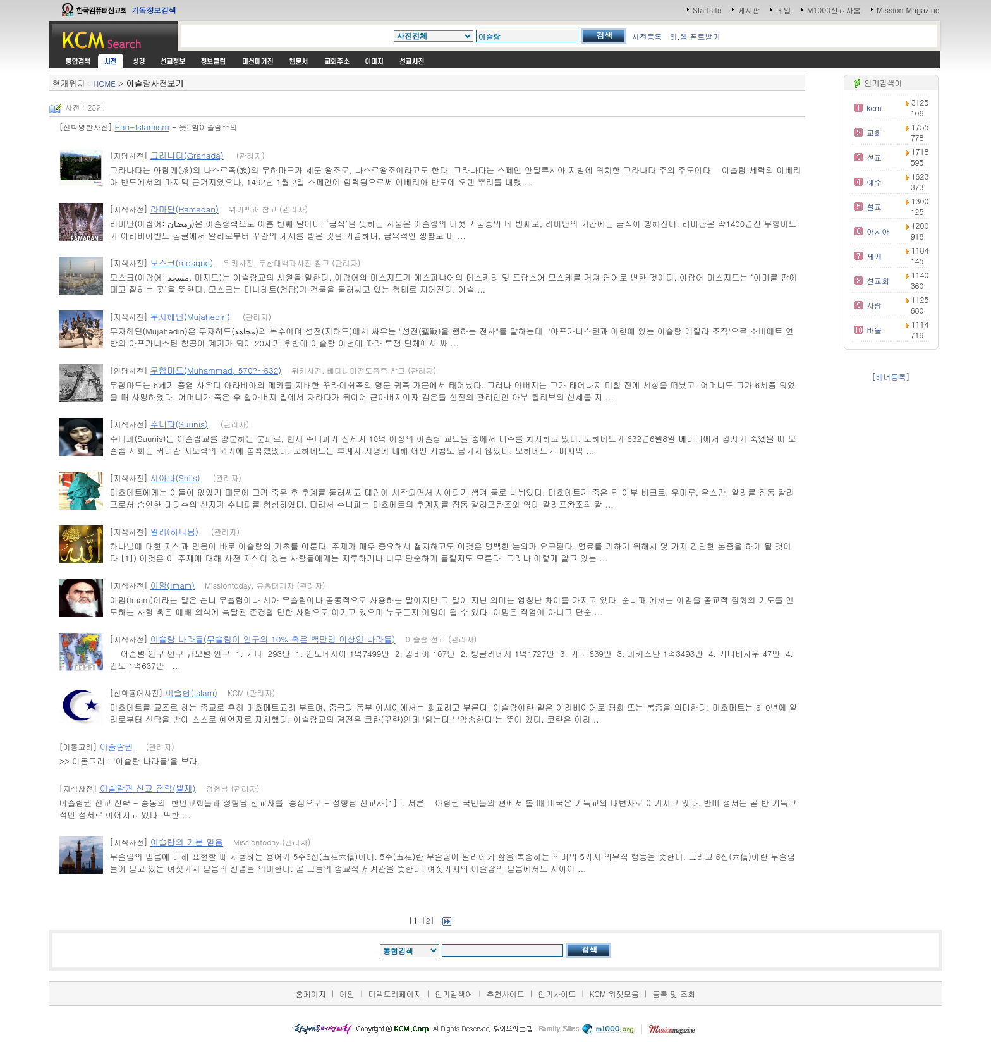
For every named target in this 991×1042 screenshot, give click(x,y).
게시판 (749, 9)
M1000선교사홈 (834, 9)
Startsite (707, 9)
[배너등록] (891, 376)
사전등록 (646, 36)
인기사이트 (557, 993)
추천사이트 (506, 993)
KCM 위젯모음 (614, 993)
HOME (104, 83)
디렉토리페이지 (395, 993)
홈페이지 (311, 993)
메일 (783, 9)
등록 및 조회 (673, 993)
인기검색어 (454, 993)
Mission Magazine (908, 9)
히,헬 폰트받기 (694, 36)
